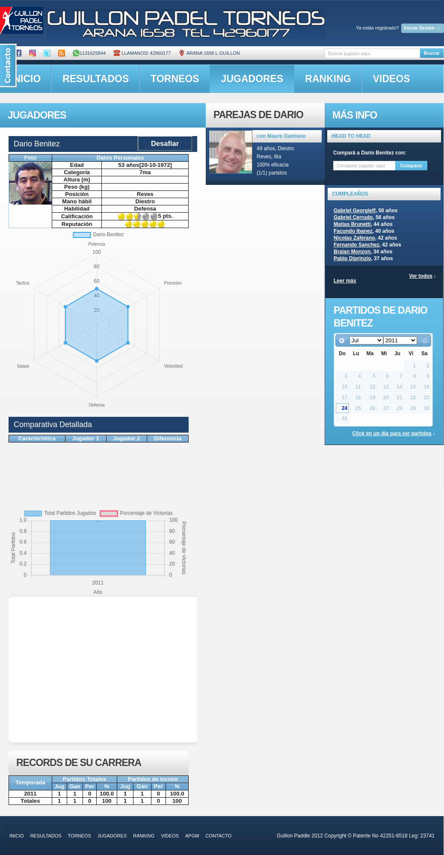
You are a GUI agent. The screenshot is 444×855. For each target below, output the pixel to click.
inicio (16, 835)
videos (391, 78)
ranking (328, 78)
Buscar (432, 53)
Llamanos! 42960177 (142, 53)
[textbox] (372, 53)
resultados (95, 78)
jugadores (252, 78)
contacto (218, 835)
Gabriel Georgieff (355, 211)
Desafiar (165, 143)
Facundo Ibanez (353, 231)
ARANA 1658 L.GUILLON (209, 53)
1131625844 (89, 53)
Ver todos (420, 276)
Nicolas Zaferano (354, 238)
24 (344, 408)
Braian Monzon (352, 252)
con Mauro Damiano (281, 136)
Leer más (345, 281)
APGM (192, 835)
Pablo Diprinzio (352, 258)
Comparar (411, 165)
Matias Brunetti (352, 224)
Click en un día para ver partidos (392, 433)
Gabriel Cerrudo (353, 217)
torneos (175, 78)
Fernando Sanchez (356, 245)
